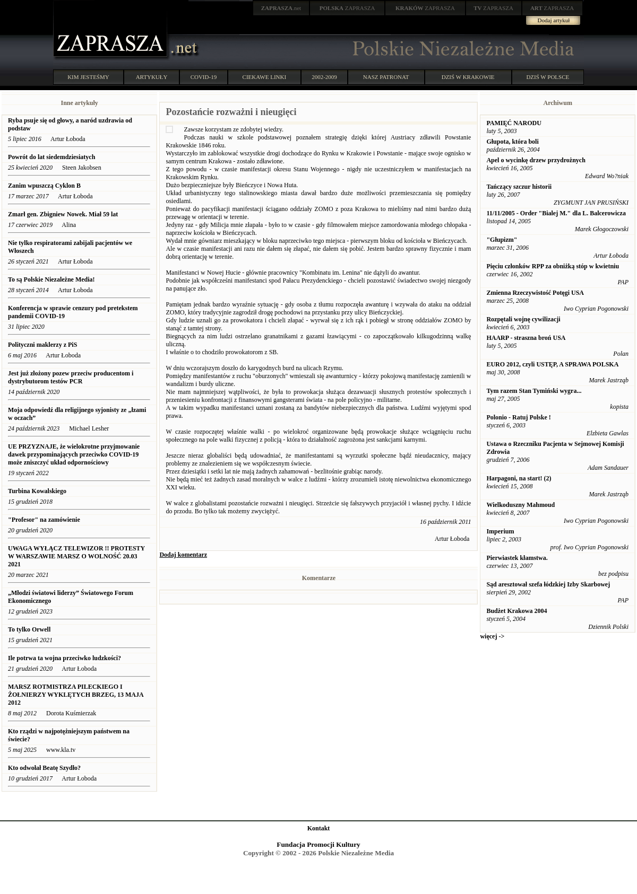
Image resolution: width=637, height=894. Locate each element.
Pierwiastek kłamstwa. (516, 558)
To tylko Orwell (29, 629)
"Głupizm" (501, 239)
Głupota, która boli (512, 141)
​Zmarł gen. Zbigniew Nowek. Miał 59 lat (63, 214)
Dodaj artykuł (554, 20)
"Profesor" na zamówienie (44, 519)
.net (281, 8)
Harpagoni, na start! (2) (518, 478)
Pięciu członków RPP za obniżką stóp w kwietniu (552, 266)
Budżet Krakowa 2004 (516, 611)
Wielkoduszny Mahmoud (520, 505)
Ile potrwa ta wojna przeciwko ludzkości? (64, 658)
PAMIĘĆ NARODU (513, 123)
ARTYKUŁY (152, 77)
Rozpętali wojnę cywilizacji (523, 319)
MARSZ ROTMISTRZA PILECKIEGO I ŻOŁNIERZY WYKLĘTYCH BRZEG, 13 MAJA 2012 (75, 694)
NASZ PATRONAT (386, 77)
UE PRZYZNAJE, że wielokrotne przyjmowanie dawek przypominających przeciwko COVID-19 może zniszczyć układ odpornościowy (74, 454)
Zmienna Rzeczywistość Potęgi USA (535, 292)
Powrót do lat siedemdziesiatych (51, 157)
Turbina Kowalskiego (37, 491)
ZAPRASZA (347, 8)
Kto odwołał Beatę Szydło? (44, 768)
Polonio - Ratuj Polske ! (518, 417)
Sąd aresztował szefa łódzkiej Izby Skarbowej (548, 584)
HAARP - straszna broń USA (525, 337)
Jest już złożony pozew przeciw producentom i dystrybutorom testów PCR (70, 377)
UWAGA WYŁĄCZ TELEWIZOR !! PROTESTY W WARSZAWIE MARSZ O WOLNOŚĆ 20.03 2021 (76, 556)
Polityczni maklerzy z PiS (42, 344)
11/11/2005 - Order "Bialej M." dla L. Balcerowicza (556, 213)
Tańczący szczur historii (519, 186)
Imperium (500, 531)
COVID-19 (204, 77)
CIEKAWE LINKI (265, 77)
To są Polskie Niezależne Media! (51, 279)
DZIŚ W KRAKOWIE (468, 77)
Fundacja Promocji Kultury (318, 844)
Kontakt (318, 828)
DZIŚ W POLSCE (547, 77)
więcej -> (492, 636)
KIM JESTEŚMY (88, 77)
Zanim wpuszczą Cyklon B (44, 185)
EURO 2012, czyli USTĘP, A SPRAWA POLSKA (552, 364)
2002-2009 (324, 77)
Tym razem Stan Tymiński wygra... (533, 391)
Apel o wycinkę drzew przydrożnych (535, 160)
